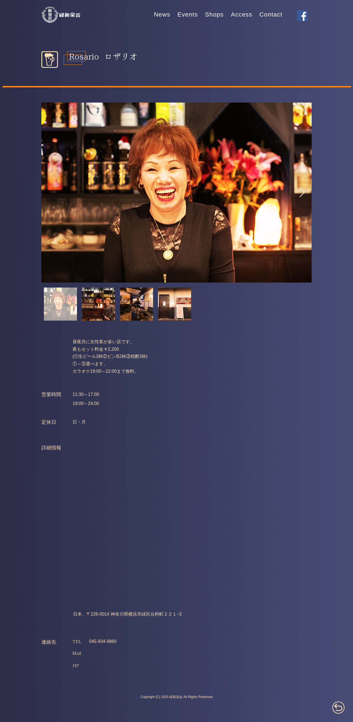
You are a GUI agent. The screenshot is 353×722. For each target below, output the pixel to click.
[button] (187, 14)
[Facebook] (302, 15)
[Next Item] (302, 192)
